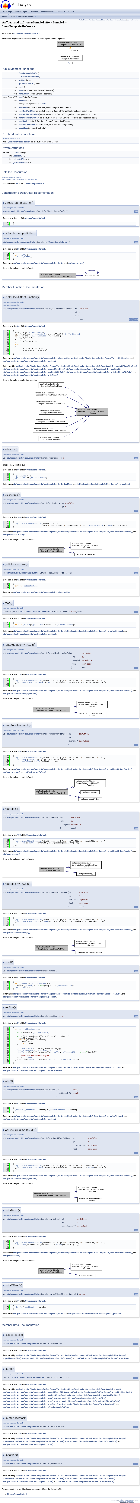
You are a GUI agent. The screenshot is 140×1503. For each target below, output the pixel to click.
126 (19, 1159)
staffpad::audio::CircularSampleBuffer (19, 211)
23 (18, 249)
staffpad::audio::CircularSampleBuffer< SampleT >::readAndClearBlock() (34, 369)
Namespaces (47, 12)
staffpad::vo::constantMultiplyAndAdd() (20, 693)
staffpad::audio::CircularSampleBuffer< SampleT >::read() (96, 1389)
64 (18, 1104)
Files (71, 12)
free (19, 257)
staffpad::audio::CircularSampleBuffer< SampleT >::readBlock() (93, 369)
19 (18, 218)
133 (19, 835)
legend (70, 63)
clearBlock (23, 128)
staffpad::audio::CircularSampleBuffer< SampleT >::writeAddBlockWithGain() (99, 372)
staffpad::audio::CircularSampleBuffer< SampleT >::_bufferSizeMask (100, 358)
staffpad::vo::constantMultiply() (16, 933)
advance (22, 101)
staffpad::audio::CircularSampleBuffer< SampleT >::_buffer (38, 263)
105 (19, 1237)
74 (18, 618)
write (21, 90)
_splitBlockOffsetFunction (19, 142)
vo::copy (21, 759)
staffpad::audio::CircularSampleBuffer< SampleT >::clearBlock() (43, 366)
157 (19, 1470)
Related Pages (21, 12)
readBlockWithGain (27, 111)
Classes (61, 12)
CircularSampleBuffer (26, 16)
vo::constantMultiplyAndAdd (31, 682)
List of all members (133, 20)
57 (18, 978)
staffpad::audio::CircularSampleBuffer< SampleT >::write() (28, 1401)
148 (19, 517)
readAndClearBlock (27, 125)
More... (44, 104)
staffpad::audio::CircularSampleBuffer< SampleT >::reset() (47, 1358)
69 (18, 1301)
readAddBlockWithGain (29, 114)
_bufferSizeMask (20, 163)
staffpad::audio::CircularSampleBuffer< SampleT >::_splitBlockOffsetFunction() (98, 532)
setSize (22, 80)
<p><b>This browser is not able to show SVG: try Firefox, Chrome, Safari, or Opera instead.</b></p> (70, 50)
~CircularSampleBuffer (29, 77)
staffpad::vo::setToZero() (14, 535)
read (21, 97)
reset (21, 87)
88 (18, 326)
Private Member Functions (105, 20)
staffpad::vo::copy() (11, 772)
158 (19, 1350)
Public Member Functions (87, 20)
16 (17, 184)
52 (18, 580)
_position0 (17, 156)
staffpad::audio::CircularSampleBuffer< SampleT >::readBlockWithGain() (34, 372)
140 (19, 751)
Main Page (7, 12)
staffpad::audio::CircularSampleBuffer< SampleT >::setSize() (103, 1358)
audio (13, 16)
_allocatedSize (19, 159)
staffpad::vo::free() (76, 263)
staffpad (4, 16)
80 (18, 470)
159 (19, 1433)
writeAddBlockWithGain (29, 118)
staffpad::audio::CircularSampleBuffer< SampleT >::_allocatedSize (41, 358)
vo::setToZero (96, 525)
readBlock (23, 121)
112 (19, 913)
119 (19, 674)
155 (19, 1384)
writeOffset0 (24, 94)
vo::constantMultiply (28, 921)
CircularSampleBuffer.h (25, 33)
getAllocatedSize (26, 83)
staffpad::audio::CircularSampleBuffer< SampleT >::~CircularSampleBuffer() (36, 1407)
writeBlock (23, 107)
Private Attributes (120, 20)
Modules (34, 12)
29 (18, 1023)
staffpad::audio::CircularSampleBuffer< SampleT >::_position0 (29, 361)
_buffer (16, 152)
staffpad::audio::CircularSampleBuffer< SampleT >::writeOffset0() (87, 1404)
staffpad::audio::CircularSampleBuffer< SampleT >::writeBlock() (30, 375)
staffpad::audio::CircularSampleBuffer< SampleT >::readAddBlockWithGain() (104, 366)
